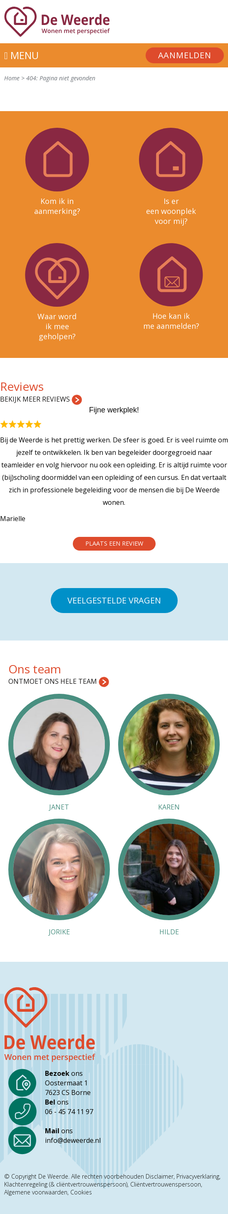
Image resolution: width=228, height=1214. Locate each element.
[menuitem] (185, 55)
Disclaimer (159, 1176)
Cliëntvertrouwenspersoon (165, 1184)
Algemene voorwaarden (35, 1192)
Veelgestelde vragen (114, 600)
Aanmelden (184, 55)
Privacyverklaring (197, 1176)
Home (12, 78)
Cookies (81, 1192)
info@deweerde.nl (73, 1140)
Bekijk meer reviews (41, 399)
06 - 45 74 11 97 (69, 1111)
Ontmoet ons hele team (58, 681)
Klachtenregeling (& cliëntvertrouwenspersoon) (65, 1184)
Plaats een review (114, 543)
